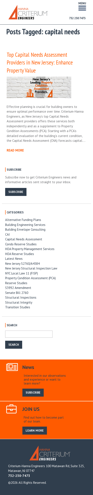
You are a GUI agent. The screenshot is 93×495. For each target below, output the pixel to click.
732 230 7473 (77, 18)
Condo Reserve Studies (21, 244)
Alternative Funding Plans (23, 220)
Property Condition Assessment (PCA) (30, 278)
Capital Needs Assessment (23, 239)
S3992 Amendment (18, 288)
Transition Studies (17, 307)
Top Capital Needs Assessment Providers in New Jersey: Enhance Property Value (40, 62)
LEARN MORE (35, 430)
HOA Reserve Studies (19, 254)
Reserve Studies (16, 283)
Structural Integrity (18, 302)
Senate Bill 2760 (16, 293)
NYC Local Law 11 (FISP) (21, 273)
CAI (7, 234)
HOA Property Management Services (29, 249)
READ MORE (15, 150)
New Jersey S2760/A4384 (22, 264)
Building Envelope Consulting (25, 229)
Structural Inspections (20, 297)
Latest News (14, 259)
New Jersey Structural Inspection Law (31, 268)
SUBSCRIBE (15, 192)
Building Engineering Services (25, 225)
